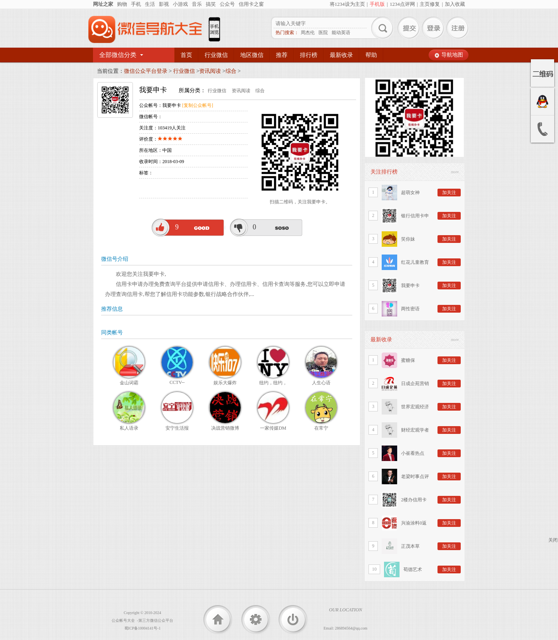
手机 (136, 4)
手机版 (377, 4)
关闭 (553, 540)
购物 (122, 4)
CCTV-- (177, 382)
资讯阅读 (210, 71)
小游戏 (180, 4)
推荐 (282, 55)
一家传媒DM (273, 428)
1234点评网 (402, 4)
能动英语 (341, 32)
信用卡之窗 (251, 4)
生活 (150, 4)
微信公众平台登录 (145, 71)
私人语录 (129, 428)
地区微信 (252, 55)
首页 (186, 55)
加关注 (449, 192)
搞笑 (211, 4)
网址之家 (103, 4)
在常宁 (321, 428)
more (455, 172)
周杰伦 (308, 32)
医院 (323, 32)
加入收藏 (455, 4)
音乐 (197, 4)
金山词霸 (129, 382)
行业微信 (216, 55)
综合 (231, 71)
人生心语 (321, 382)
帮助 (371, 55)
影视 (164, 4)
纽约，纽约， (273, 382)
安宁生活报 (177, 428)
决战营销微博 (225, 428)
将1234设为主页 (347, 4)
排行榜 (308, 55)
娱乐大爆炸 (225, 382)
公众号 (227, 4)
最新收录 (341, 55)
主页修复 (430, 4)
